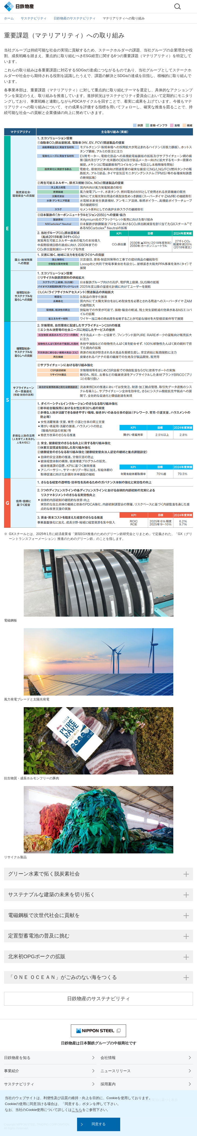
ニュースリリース (116, 1071)
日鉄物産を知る (17, 1057)
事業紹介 (11, 1071)
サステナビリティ (19, 1084)
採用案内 (108, 1084)
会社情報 (108, 1057)
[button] (98, 1124)
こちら (77, 1110)
